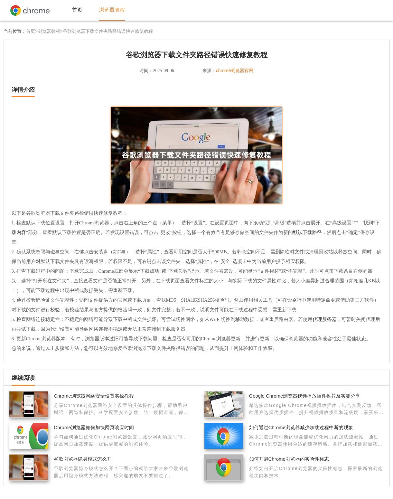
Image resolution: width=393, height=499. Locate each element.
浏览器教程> (50, 31)
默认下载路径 (307, 232)
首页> (32, 31)
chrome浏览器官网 (235, 70)
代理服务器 (325, 319)
